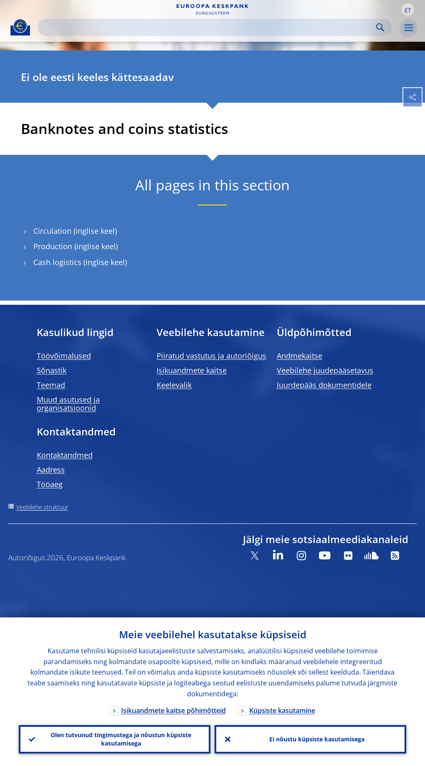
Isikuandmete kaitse (192, 370)
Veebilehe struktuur (42, 507)
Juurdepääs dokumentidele (324, 385)
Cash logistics (57, 262)
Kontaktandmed (65, 455)
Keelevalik (174, 385)
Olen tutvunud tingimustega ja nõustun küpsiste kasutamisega (121, 739)
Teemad (51, 385)
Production (52, 246)
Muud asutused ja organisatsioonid (68, 403)
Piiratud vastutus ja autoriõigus (211, 356)
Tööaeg (50, 484)
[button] (408, 9)
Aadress (51, 470)
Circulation (52, 231)
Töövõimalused (64, 356)
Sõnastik (51, 370)
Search (380, 27)
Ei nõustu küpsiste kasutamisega (316, 739)
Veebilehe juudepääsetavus (325, 370)
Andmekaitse (299, 356)
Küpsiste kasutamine (282, 710)
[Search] (208, 27)
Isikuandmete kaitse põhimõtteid (173, 710)
